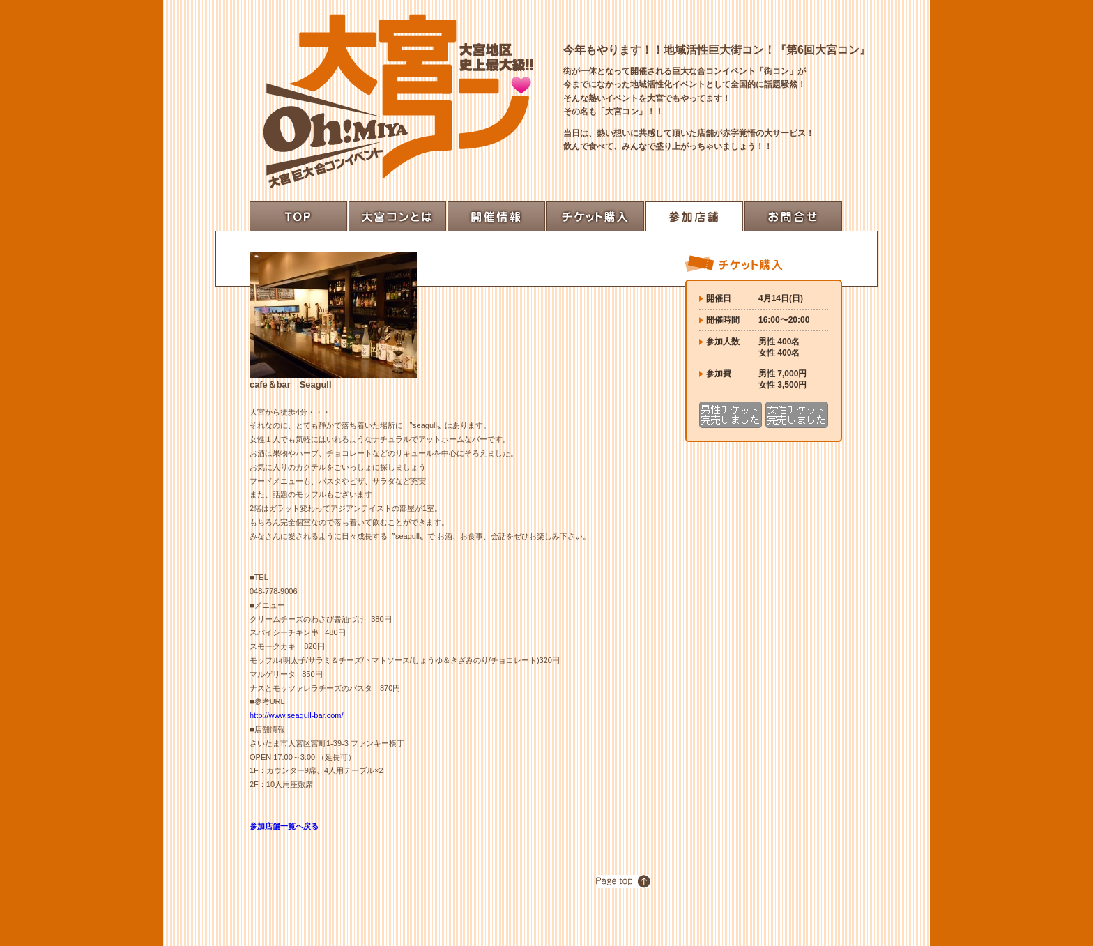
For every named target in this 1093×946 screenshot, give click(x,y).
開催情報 (496, 216)
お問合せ (793, 216)
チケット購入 (595, 216)
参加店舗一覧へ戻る (284, 826)
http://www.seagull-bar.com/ (297, 715)
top (298, 216)
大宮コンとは (397, 216)
